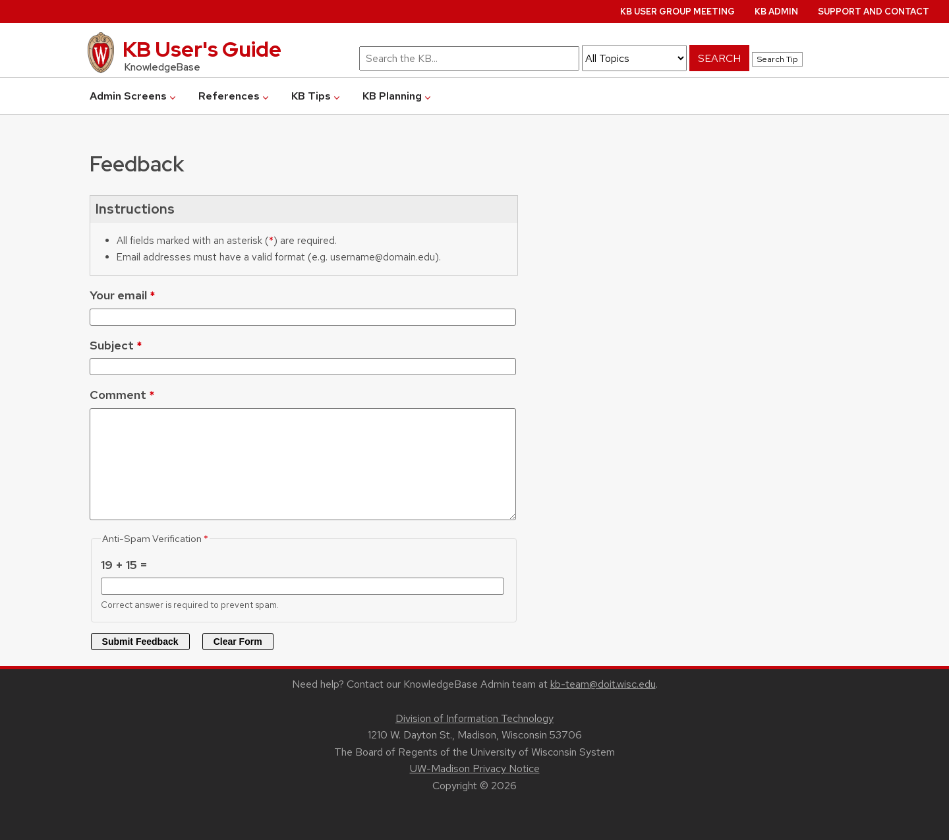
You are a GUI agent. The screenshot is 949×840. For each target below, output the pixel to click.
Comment (118, 394)
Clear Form (238, 641)
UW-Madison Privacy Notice (475, 768)
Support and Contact (873, 11)
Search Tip (777, 59)
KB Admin (776, 11)
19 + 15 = (124, 564)
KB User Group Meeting (677, 11)
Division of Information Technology (474, 718)
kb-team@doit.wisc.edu (603, 684)
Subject (112, 345)
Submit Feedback (140, 641)
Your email (118, 295)
